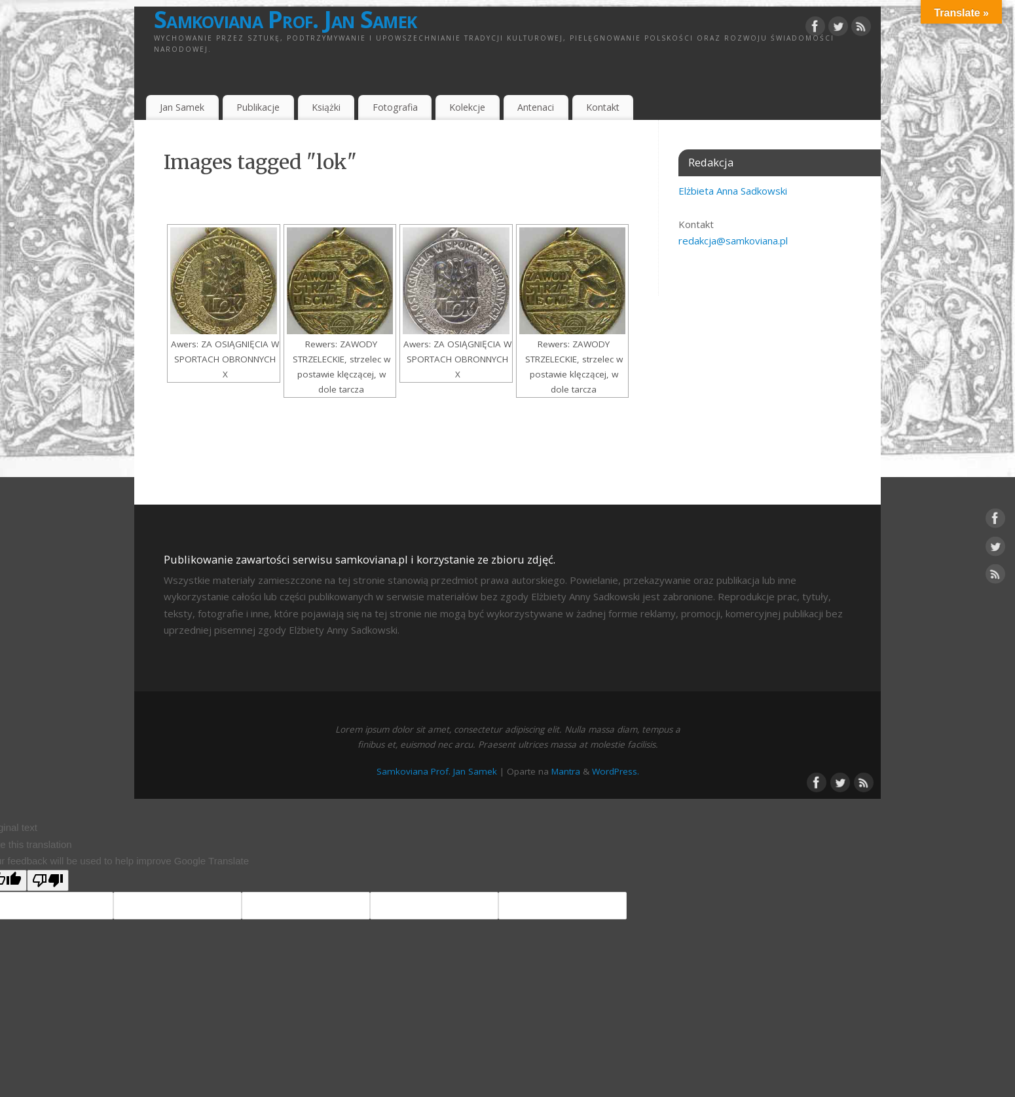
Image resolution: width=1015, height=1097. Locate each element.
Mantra (565, 771)
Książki (326, 107)
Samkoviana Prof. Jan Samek (285, 20)
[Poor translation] (48, 880)
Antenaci (535, 107)
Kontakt (602, 107)
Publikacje (258, 107)
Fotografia (395, 107)
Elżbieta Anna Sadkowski (732, 190)
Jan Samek (182, 107)
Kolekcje (467, 107)
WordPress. (615, 771)
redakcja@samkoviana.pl (733, 240)
